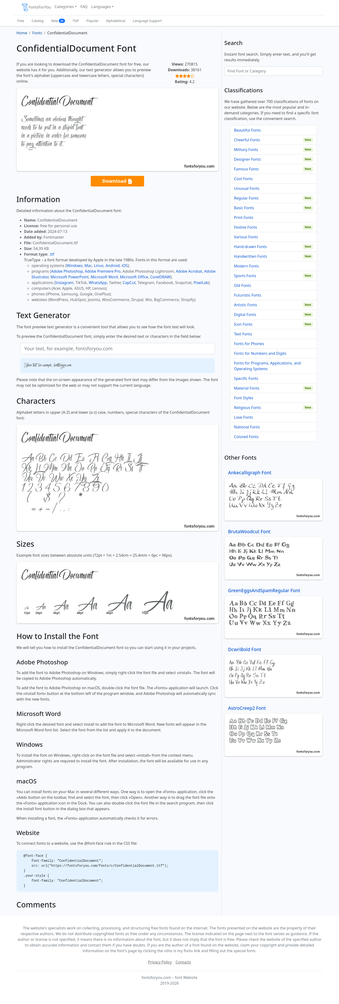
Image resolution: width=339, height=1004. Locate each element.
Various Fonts (246, 237)
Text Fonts (243, 334)
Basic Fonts (244, 207)
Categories (64, 6)
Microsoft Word (104, 277)
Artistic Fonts (245, 304)
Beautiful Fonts (247, 130)
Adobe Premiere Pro (102, 271)
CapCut (129, 282)
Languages (101, 6)
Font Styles (243, 397)
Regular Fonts (246, 198)
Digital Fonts (245, 314)
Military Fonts (246, 149)
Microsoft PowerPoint (70, 277)
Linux (98, 265)
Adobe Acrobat (189, 271)
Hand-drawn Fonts (250, 246)
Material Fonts (247, 388)
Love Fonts (243, 417)
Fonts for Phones (249, 343)
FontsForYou (36, 7)
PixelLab (200, 282)
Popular (92, 20)
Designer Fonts (247, 159)
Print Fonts (243, 217)
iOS (125, 265)
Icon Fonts (243, 324)
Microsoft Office (134, 277)
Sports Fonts (245, 275)
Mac (88, 265)
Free (20, 20)
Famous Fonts (246, 169)
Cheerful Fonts (247, 139)
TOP (76, 20)
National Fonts (247, 427)
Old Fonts (242, 285)
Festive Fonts (245, 227)
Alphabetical (115, 20)
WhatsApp (98, 282)
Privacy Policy (160, 962)
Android (113, 265)
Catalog (37, 20)
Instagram (64, 282)
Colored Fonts (246, 436)
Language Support (147, 20)
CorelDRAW (160, 277)
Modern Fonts (246, 266)
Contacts (183, 962)
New (58, 20)
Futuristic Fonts (247, 295)
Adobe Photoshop (67, 271)
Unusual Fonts (247, 188)
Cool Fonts (243, 178)
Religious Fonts (247, 407)
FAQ (83, 6)
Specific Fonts (246, 378)
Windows (74, 265)
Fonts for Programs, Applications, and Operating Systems (267, 365)
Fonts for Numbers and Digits (260, 353)
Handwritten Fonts (250, 256)
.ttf (51, 254)
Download (117, 181)
